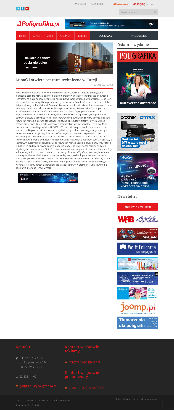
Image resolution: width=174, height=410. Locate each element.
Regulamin (21, 405)
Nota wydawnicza (62, 400)
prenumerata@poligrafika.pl (86, 387)
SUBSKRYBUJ (97, 4)
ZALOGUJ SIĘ (80, 4)
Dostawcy (107, 35)
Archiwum (65, 35)
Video (50, 35)
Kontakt (82, 35)
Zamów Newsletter (137, 207)
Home (22, 35)
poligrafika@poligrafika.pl (38, 386)
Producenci (141, 35)
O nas (36, 35)
